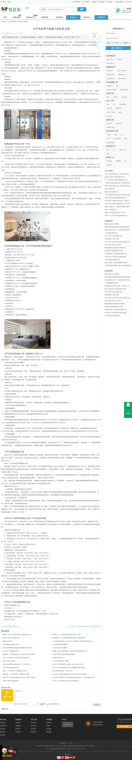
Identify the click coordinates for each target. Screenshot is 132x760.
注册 (8, 2)
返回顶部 (128, 416)
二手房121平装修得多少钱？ (11, 651)
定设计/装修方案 (121, 70)
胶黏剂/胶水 (119, 108)
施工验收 (124, 97)
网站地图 (67, 754)
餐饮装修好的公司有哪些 (111, 224)
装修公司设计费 (7, 641)
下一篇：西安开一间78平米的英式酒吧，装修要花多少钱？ (84, 626)
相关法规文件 (111, 63)
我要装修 (17, 16)
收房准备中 (25, 21)
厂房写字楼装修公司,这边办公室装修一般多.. (117, 195)
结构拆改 (109, 86)
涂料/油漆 (119, 123)
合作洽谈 (33, 729)
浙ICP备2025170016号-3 (79, 749)
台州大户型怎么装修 (9, 661)
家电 (126, 138)
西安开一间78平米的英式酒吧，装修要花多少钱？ (17, 634)
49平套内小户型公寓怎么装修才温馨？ (115, 256)
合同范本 (48, 722)
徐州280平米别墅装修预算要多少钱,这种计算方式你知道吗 (70, 674)
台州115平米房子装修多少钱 (11, 638)
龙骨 (114, 104)
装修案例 (59, 17)
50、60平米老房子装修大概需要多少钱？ (116, 180)
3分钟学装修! (76, 2)
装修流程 (18, 725)
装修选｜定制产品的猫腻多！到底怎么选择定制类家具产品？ (70, 651)
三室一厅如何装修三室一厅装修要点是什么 (117, 174)
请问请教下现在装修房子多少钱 (113, 251)
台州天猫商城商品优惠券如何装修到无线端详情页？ (18, 648)
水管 (117, 86)
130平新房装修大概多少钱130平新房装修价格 (117, 265)
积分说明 (2, 735)
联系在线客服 (124, 726)
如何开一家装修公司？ (111, 209)
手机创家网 (62, 743)
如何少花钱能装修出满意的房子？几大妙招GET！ (17, 664)
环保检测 (109, 161)
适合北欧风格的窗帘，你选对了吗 (62, 671)
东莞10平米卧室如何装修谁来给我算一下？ (117, 198)
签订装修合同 (111, 78)
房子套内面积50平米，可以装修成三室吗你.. (117, 230)
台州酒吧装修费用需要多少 (61, 644)
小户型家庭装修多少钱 (111, 233)
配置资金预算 (111, 74)
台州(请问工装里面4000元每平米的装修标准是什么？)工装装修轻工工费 (73, 677)
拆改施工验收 (124, 90)
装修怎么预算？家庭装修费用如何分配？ (116, 262)
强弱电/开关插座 (111, 90)
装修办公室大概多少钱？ (111, 192)
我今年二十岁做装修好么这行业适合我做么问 (66, 681)
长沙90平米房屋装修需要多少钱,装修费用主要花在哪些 (69, 667)
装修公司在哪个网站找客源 (11, 681)
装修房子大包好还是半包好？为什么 (115, 212)
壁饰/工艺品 (122, 150)
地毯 (115, 134)
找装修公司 (32, 16)
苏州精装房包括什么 (59, 657)
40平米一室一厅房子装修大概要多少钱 (115, 215)
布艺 (114, 150)
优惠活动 (87, 17)
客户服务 (110, 2)
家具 (108, 150)
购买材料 (18, 732)
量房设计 (18, 729)
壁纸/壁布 (109, 123)
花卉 (108, 154)
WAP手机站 (67, 724)
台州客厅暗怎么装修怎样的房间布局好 (64, 654)
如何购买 (2, 722)
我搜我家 (45, 17)
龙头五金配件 (117, 138)
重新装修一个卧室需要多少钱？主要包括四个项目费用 (18, 654)
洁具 (108, 138)
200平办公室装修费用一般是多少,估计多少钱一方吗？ (68, 664)
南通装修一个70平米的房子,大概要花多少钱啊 (16, 674)
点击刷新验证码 (54, 704)
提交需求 (33, 732)
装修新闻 (101, 17)
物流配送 (48, 732)
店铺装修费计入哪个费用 (111, 239)
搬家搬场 (118, 161)
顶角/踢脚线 (122, 104)
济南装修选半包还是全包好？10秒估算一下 (117, 286)
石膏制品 (109, 108)
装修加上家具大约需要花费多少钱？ (115, 177)
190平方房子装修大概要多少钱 (113, 236)
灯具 (122, 134)
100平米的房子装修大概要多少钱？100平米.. (117, 203)
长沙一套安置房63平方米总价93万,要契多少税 (16, 657)
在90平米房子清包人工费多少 (113, 245)
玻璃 (120, 112)
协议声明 (33, 722)
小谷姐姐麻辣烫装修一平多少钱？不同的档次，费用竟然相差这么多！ (73, 641)
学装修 (43, 9)
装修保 (48, 725)
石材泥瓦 (115, 97)
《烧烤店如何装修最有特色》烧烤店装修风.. (117, 183)
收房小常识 (110, 59)
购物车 (102, 2)
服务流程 (2, 732)
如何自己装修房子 (109, 189)
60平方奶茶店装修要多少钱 (11, 667)
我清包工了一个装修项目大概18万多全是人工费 (66, 634)
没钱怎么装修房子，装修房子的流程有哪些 (117, 206)
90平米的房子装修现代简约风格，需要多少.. (117, 200)
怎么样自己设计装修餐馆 (60, 648)
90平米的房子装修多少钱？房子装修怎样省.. (117, 186)
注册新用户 (3, 725)
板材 (108, 104)
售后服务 (48, 729)
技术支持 (33, 725)
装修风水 (109, 165)
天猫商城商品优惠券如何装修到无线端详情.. (117, 227)
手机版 (86, 2)
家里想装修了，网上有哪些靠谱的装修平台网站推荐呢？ (69, 638)
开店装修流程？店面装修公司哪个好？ (115, 253)
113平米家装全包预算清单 (112, 259)
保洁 (126, 161)
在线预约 (18, 722)
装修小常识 (110, 70)
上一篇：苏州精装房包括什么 (9, 626)
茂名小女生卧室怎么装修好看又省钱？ (115, 289)
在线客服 (128, 408)
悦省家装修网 (12, 21)
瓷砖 (108, 97)
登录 (3, 2)
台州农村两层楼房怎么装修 (61, 661)
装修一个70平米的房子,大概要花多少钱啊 (15, 671)
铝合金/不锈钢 (111, 112)
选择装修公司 (122, 74)
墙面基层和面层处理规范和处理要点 (115, 248)
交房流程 (119, 59)
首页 (5, 17)
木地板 (109, 134)
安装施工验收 (111, 142)
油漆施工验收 (111, 127)
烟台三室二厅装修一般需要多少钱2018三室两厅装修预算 (19, 677)
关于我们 (70, 743)
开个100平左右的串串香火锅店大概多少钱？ (117, 242)
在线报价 (94, 2)
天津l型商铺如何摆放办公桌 (11, 644)
